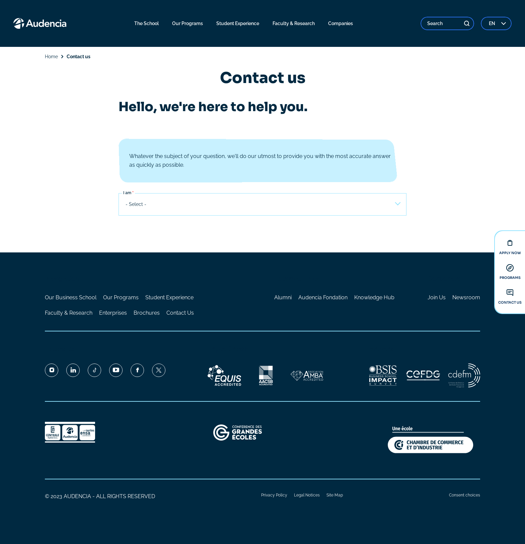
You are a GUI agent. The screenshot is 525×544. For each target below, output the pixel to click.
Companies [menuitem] (340, 23)
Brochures (147, 313)
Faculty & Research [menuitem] (294, 23)
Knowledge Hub (374, 297)
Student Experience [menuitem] (237, 23)
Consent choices (464, 495)
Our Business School (70, 297)
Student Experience (169, 297)
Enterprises (113, 313)
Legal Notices (307, 495)
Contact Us (180, 313)
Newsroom (466, 297)
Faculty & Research (68, 313)
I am (127, 193)
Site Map (334, 495)
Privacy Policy (274, 495)
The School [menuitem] (146, 23)
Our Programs (121, 297)
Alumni (283, 297)
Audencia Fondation (323, 297)
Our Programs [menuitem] (187, 23)
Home (51, 56)
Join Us (437, 297)
